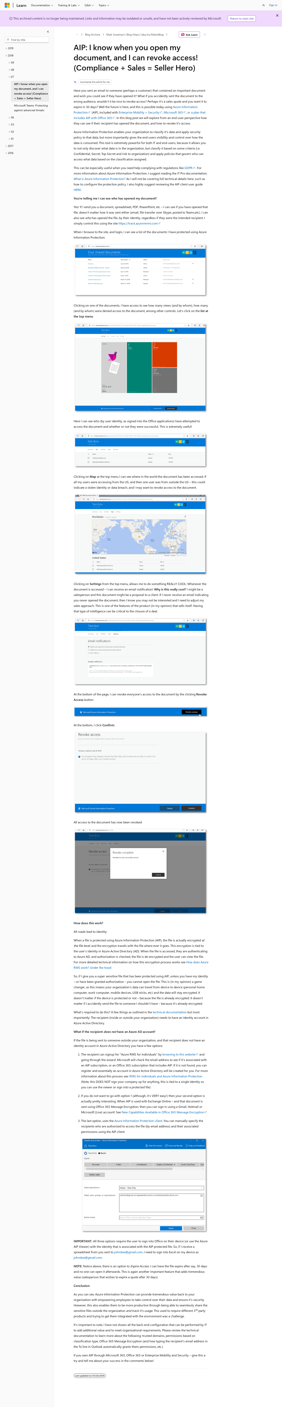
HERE (77, 190)
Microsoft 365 (173, 112)
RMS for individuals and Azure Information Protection (165, 1076)
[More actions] (205, 34)
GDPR (188, 168)
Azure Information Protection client (138, 1121)
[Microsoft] (7, 5)
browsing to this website (178, 1054)
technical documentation (170, 1012)
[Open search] (264, 5)
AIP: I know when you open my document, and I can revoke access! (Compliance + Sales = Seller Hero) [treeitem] (31, 91)
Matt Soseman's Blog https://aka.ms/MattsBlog (135, 34)
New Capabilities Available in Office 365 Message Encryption (163, 1112)
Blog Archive (92, 34)
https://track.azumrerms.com (138, 223)
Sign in (273, 5)
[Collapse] (48, 31)
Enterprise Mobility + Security (139, 112)
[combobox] (27, 40)
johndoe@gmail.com (128, 1252)
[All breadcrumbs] (77, 34)
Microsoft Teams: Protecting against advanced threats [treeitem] (31, 108)
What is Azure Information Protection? (100, 179)
